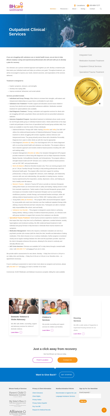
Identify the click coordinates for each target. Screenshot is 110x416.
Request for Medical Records (41, 410)
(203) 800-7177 (21, 249)
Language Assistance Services (65, 396)
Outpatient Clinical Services (90, 66)
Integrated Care (85, 55)
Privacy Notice (36, 399)
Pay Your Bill (36, 406)
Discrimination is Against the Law (66, 393)
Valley (54, 129)
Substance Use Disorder (20, 210)
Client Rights (36, 396)
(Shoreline (46, 129)
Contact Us (67, 360)
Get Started (66, 374)
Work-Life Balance (18, 166)
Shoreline (26, 142)
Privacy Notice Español (39, 403)
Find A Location (42, 360)
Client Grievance (37, 393)
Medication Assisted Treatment (91, 61)
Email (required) (84, 392)
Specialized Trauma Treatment (20, 218)
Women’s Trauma (18, 184)
